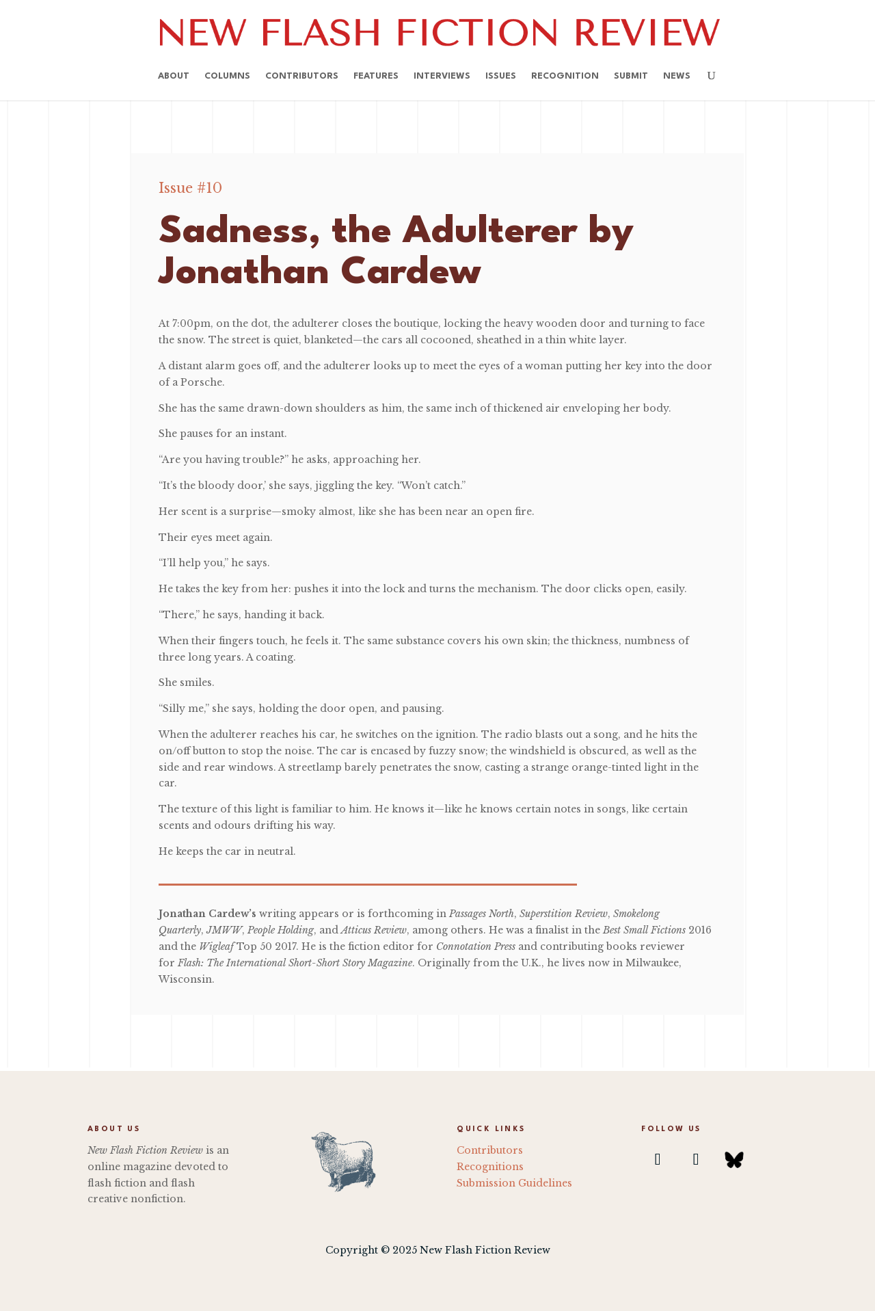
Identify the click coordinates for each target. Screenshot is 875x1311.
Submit (631, 76)
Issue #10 (190, 188)
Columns (227, 76)
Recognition (565, 76)
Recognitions (490, 1167)
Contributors (301, 76)
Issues (500, 76)
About (173, 76)
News (676, 76)
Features (376, 76)
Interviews (442, 76)
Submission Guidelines (514, 1183)
